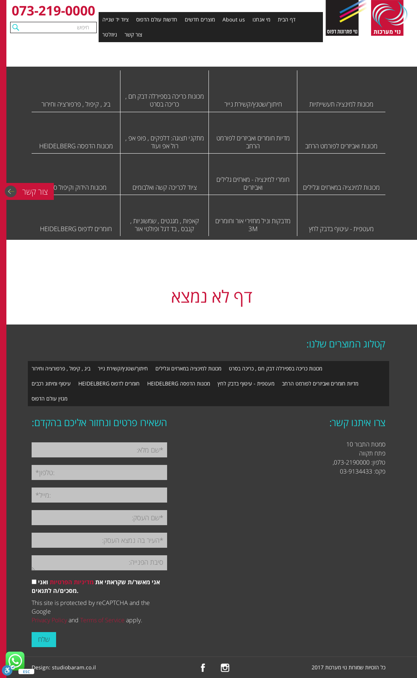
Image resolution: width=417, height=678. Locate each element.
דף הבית (286, 19)
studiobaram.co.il (74, 667)
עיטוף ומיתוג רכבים (51, 383)
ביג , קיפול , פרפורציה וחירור (61, 368)
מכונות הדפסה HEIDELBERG (178, 383)
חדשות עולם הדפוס (156, 19)
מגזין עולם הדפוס (49, 398)
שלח (44, 639)
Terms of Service (102, 620)
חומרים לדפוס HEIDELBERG (109, 383)
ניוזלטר (109, 34)
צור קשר (133, 34)
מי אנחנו (261, 19)
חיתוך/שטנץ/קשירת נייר (123, 368)
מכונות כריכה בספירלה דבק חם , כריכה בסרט (275, 368)
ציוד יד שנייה (115, 19)
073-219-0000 (53, 10)
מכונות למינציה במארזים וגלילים (188, 368)
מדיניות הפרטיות (72, 582)
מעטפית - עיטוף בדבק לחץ (246, 383)
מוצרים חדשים (200, 19)
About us (233, 19)
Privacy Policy (49, 620)
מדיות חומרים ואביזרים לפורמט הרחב (320, 383)
